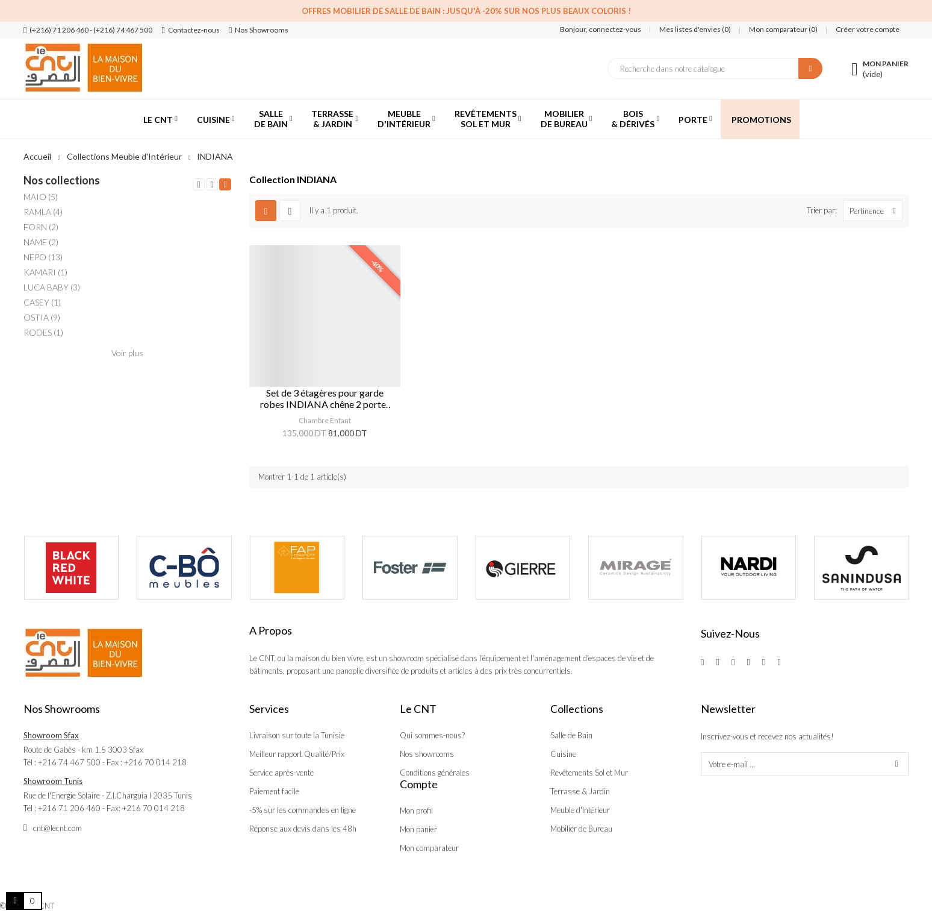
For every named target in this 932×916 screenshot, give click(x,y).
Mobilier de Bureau (581, 828)
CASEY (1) (42, 302)
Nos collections (61, 180)
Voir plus (127, 353)
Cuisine (563, 754)
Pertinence (876, 210)
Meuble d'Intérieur (580, 810)
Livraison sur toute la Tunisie (296, 735)
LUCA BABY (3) (51, 287)
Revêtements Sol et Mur (589, 772)
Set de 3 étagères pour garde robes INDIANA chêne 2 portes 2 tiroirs (325, 398)
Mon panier (418, 829)
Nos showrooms (427, 754)
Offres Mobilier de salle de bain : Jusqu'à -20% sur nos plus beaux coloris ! (466, 11)
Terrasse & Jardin (580, 791)
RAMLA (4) (43, 212)
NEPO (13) (43, 257)
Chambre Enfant (325, 420)
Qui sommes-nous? (432, 735)
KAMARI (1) (45, 272)
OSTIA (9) (41, 317)
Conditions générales (435, 772)
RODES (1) (43, 332)
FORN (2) (40, 227)
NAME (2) (40, 242)
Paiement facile (274, 791)
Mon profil (416, 810)
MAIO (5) (40, 197)
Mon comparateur (429, 848)
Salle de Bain (571, 735)
